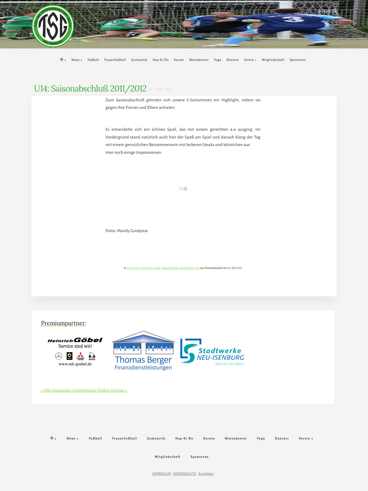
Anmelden (206, 474)
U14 (197, 268)
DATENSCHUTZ (184, 474)
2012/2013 (147, 268)
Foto (157, 268)
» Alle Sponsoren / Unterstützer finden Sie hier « (84, 390)
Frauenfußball (169, 268)
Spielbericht (186, 268)
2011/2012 (133, 268)
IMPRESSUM (161, 474)
